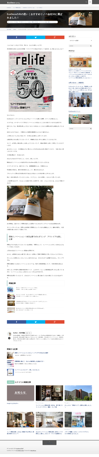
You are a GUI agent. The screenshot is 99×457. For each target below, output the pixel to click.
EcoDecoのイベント (75, 111)
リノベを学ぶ (43, 7)
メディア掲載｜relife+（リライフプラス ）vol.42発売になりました (78, 433)
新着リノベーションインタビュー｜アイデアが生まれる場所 (31, 353)
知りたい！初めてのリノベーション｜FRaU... (27, 287)
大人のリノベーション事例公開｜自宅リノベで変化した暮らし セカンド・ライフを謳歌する (49, 434)
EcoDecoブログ (20, 451)
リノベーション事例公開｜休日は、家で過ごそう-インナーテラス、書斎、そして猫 (49, 406)
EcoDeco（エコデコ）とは (31, 7)
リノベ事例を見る (18, 7)
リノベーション (40, 402)
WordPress (34, 453)
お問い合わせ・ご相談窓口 (77, 82)
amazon (57, 181)
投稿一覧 (28, 333)
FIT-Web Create (20, 453)
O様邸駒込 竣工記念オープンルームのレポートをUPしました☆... (32, 301)
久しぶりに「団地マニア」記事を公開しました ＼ (78, 406)
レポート (68, 402)
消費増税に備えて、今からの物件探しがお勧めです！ (29, 361)
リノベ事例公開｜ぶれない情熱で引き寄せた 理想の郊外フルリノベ (20, 433)
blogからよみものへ (13, 403)
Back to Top (49, 446)
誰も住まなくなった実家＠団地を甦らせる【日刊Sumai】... (30, 308)
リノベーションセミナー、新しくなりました (27, 370)
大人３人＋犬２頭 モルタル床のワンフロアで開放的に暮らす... (31, 294)
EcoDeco (9, 7)
